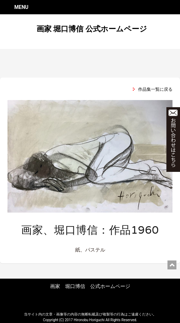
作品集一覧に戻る (155, 89)
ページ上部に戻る (171, 264)
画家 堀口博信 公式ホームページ (92, 29)
